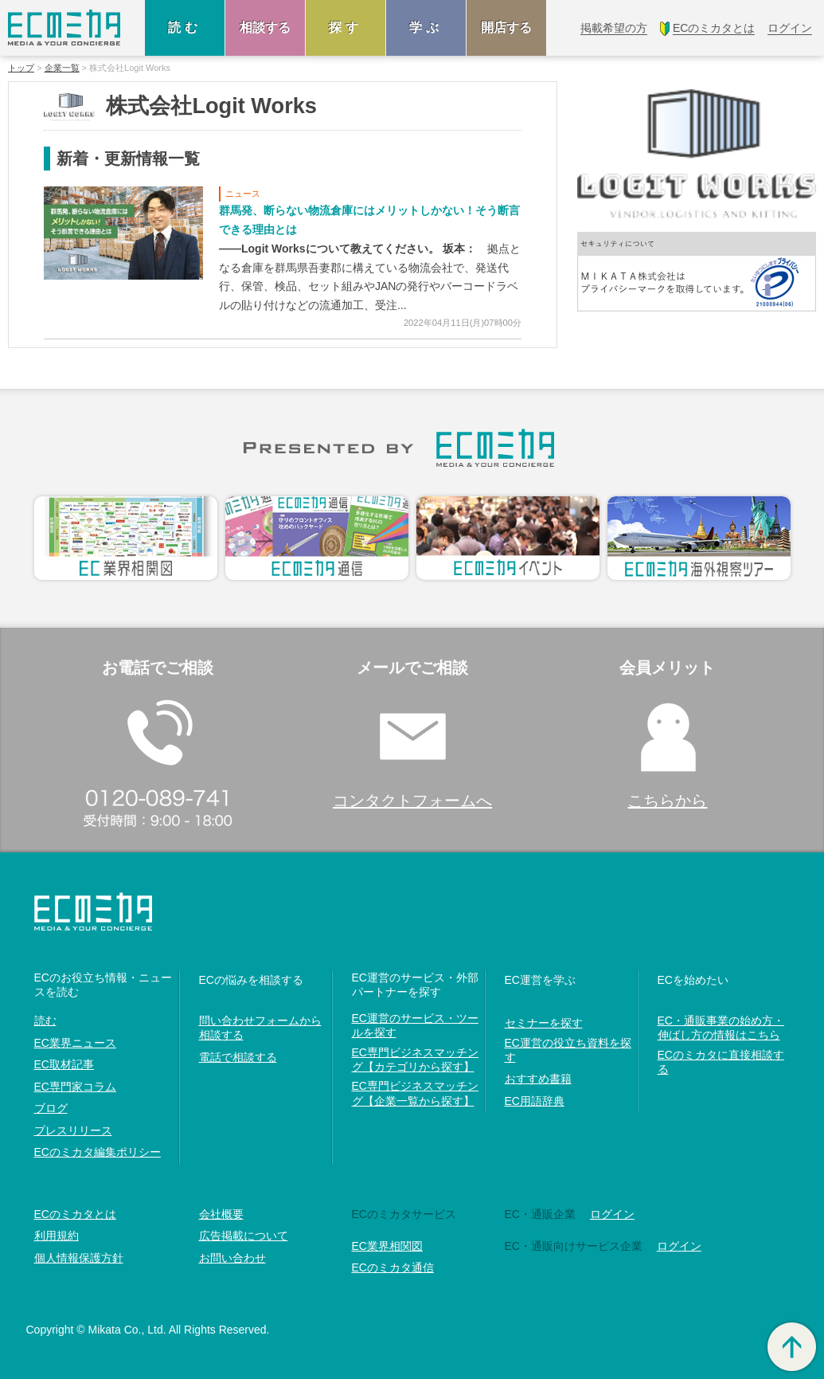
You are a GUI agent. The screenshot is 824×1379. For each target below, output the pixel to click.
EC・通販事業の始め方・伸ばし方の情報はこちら (721, 1027)
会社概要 (221, 1214)
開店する (506, 27)
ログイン (612, 1214)
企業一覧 (62, 68)
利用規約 (56, 1235)
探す (345, 27)
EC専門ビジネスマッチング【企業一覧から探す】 (415, 1093)
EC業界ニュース (75, 1042)
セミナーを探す (544, 1023)
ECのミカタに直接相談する (721, 1061)
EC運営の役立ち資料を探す (568, 1050)
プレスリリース (73, 1130)
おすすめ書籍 (538, 1078)
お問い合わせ (232, 1258)
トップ (21, 68)
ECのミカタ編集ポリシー (97, 1152)
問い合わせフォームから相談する (260, 1027)
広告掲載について (243, 1235)
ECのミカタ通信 (393, 1267)
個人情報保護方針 (78, 1258)
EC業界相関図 (387, 1246)
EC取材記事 (64, 1064)
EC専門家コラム (75, 1086)
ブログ (51, 1108)
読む (184, 27)
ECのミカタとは (75, 1214)
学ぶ (426, 27)
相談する (265, 27)
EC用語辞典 (534, 1101)
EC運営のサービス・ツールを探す (415, 1025)
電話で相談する (238, 1057)
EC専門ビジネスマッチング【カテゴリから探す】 (415, 1059)
